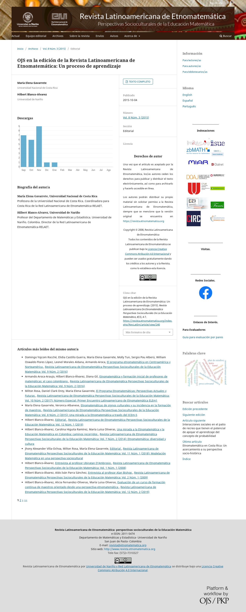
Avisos (114, 36)
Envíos (100, 36)
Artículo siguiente (194, 420)
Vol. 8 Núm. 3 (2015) (54, 48)
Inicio (20, 48)
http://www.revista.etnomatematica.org (129, 549)
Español (188, 100)
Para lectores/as (192, 60)
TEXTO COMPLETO (139, 81)
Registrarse (216, 3)
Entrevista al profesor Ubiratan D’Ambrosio (83, 463)
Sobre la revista (80, 36)
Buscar (226, 36)
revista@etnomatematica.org (127, 545)
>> (25, 500)
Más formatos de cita (138, 332)
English (187, 95)
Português (189, 106)
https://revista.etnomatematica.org (143, 221)
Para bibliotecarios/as (195, 71)
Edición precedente (195, 409)
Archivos (57, 36)
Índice (187, 459)
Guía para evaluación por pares (203, 337)
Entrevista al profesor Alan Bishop (110, 472)
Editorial (61, 420)
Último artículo (192, 441)
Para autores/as (192, 66)
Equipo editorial (36, 36)
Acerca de (131, 36)
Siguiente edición (194, 415)
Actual (16, 36)
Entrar (230, 3)
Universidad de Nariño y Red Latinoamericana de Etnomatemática (128, 566)
